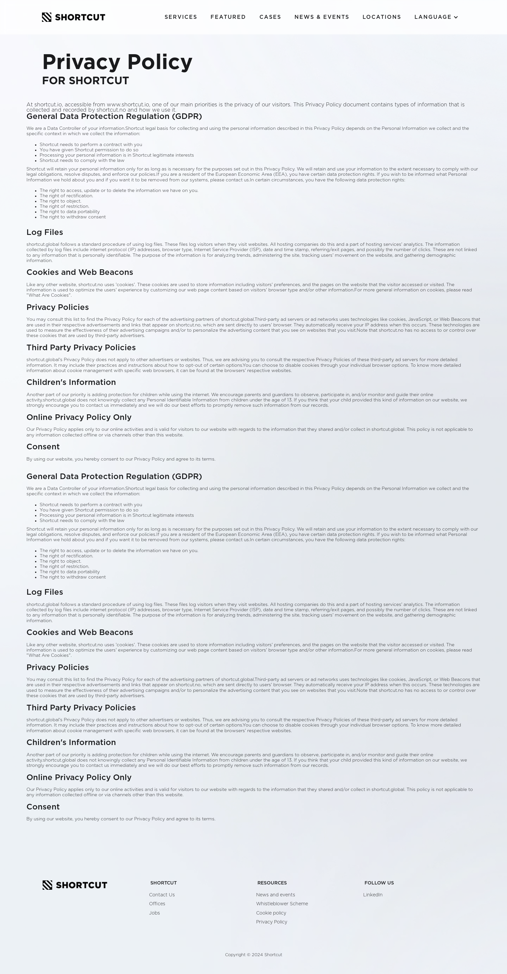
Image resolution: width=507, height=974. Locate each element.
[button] (436, 17)
